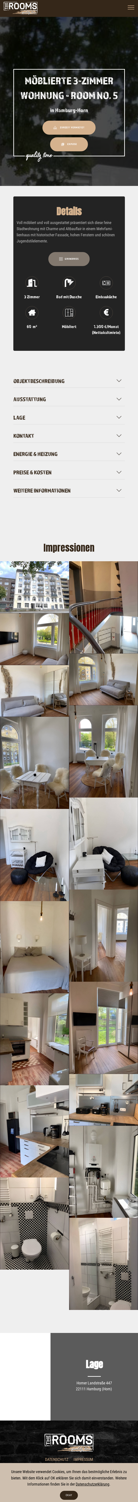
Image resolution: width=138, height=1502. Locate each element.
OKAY (69, 1495)
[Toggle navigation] (131, 7)
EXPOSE (69, 144)
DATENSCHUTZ (56, 1459)
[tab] (69, 380)
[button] (69, 381)
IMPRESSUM (83, 1459)
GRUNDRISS (69, 259)
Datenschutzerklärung (92, 1484)
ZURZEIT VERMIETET (69, 127)
